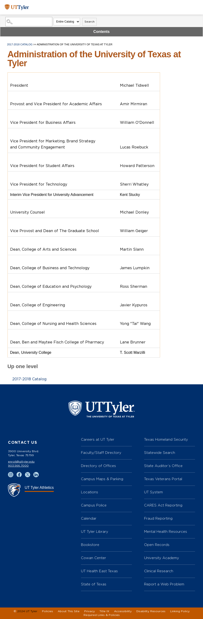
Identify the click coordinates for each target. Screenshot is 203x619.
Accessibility (123, 611)
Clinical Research (158, 571)
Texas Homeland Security (166, 439)
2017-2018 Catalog (19, 44)
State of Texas (93, 584)
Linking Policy (180, 611)
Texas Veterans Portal (163, 479)
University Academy (161, 558)
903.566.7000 (18, 465)
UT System (153, 492)
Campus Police (94, 505)
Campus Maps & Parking (102, 479)
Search (89, 21)
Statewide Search (159, 452)
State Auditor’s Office (163, 465)
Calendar (88, 518)
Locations (89, 492)
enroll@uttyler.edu (21, 461)
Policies (47, 611)
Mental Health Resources (165, 531)
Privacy (89, 611)
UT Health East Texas (99, 571)
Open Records (156, 544)
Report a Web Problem (164, 584)
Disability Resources (150, 611)
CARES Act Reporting (163, 505)
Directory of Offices (98, 465)
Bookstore (90, 544)
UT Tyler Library (94, 531)
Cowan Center (93, 558)
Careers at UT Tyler (97, 439)
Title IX (104, 611)
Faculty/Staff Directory (101, 452)
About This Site (69, 611)
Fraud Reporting (158, 518)
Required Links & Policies (102, 615)
